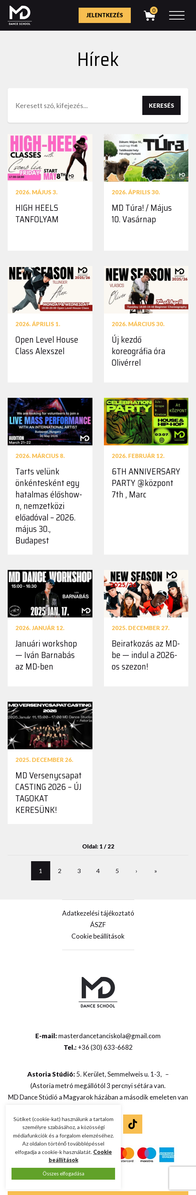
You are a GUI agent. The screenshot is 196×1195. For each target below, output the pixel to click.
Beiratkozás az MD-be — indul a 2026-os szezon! (146, 655)
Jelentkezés (104, 15)
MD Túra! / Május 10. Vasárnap (142, 213)
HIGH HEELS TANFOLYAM (37, 213)
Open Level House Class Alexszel (46, 345)
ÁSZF (98, 925)
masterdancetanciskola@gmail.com (109, 1036)
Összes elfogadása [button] (63, 1173)
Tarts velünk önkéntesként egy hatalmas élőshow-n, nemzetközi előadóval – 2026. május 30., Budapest (48, 506)
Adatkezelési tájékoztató (98, 913)
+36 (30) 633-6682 (105, 1047)
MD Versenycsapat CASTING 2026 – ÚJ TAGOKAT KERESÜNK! (48, 793)
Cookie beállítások (98, 936)
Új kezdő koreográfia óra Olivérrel (138, 351)
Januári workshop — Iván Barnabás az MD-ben (46, 655)
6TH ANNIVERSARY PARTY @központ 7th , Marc (146, 483)
